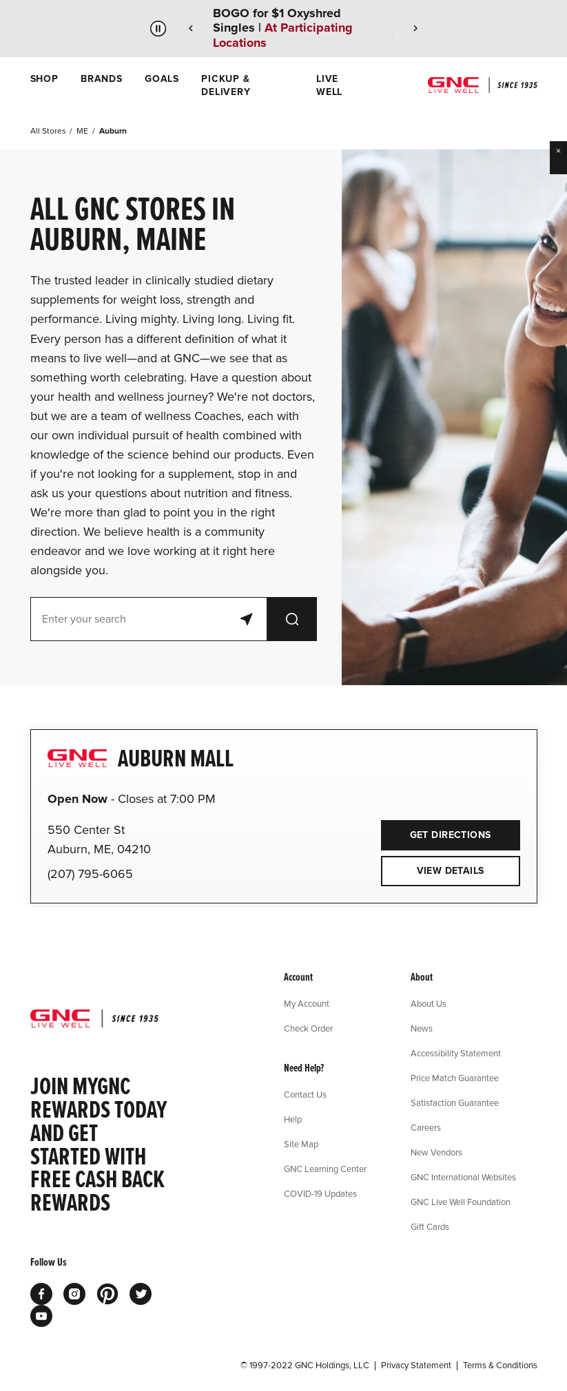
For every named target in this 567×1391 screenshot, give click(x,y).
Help (293, 1119)
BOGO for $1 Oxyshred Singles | (283, 28)
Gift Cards (430, 1226)
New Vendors (436, 1152)
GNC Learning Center (325, 1168)
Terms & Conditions (500, 1365)
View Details (450, 871)
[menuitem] (44, 85)
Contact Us (305, 1094)
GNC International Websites (463, 1177)
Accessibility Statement (456, 1053)
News (422, 1028)
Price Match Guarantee (455, 1077)
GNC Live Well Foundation (461, 1201)
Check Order (308, 1028)
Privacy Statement (416, 1365)
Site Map (301, 1144)
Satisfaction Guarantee (455, 1102)
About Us (428, 1003)
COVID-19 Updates (320, 1193)
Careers (426, 1127)
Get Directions (436, 830)
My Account (306, 1003)
